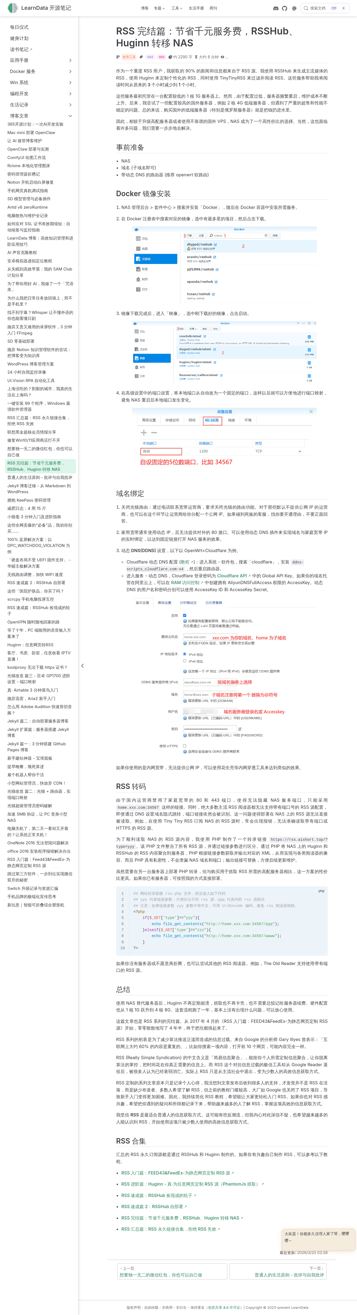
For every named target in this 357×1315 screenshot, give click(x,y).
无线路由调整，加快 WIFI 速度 (35, 574)
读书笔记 (16, 49)
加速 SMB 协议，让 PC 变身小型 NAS (37, 817)
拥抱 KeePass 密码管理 (28, 500)
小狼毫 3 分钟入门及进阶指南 (34, 516)
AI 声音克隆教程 (22, 252)
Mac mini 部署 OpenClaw (31, 132)
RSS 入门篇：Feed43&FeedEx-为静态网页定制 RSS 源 (38, 862)
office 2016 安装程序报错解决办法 (39, 851)
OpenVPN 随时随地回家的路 (33, 622)
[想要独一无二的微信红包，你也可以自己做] (172, 1271)
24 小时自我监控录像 (26, 372)
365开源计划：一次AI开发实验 (35, 124)
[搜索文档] (325, 8)
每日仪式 (16, 27)
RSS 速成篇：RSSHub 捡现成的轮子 (38, 610)
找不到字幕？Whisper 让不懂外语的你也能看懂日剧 (40, 315)
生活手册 (196, 8)
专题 (159, 9)
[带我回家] (39, 8)
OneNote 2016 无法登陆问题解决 (38, 842)
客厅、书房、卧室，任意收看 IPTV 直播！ (39, 656)
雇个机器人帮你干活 (25, 774)
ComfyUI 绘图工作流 (26, 157)
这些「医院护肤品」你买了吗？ (35, 591)
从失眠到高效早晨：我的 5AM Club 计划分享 (39, 272)
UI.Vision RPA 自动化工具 (31, 380)
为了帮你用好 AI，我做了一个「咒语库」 (40, 286)
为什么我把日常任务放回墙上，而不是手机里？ (39, 301)
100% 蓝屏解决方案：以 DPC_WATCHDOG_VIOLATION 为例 (38, 545)
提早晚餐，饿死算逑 (25, 766)
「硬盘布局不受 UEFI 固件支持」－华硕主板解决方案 (39, 563)
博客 (145, 8)
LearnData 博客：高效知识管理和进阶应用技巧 (40, 241)
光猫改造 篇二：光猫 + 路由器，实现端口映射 (39, 794)
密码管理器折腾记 (23, 174)
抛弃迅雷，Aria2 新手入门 (31, 698)
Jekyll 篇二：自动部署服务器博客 (38, 721)
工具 (176, 9)
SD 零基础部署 (20, 341)
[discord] (276, 8)
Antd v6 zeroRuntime (27, 207)
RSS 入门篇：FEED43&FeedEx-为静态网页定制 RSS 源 (175, 1173)
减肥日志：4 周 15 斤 (26, 508)
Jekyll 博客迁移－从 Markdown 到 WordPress (39, 489)
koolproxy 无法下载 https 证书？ (37, 667)
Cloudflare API (232, 575)
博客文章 (19, 116)
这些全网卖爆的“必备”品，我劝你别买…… (39, 528)
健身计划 (16, 38)
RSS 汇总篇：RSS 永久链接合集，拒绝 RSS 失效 (38, 420)
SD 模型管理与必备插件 (29, 198)
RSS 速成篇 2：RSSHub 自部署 (36, 582)
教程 (185, 562)
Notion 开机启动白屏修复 (30, 182)
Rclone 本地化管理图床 (28, 165)
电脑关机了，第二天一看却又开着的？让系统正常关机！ (37, 831)
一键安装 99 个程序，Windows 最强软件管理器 (38, 406)
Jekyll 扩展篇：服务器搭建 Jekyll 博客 (38, 732)
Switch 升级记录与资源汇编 (32, 888)
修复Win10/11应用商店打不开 (33, 440)
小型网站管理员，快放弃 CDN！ (36, 783)
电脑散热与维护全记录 (27, 215)
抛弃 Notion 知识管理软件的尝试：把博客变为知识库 (39, 352)
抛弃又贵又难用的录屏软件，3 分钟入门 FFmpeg (39, 330)
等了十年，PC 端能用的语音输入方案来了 (39, 633)
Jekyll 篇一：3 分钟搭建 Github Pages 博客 (36, 747)
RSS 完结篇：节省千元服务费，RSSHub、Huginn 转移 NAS (36, 466)
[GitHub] (284, 8)
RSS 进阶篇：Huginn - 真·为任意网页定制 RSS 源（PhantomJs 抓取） (190, 1184)
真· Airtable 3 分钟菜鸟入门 (32, 690)
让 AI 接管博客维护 (24, 140)
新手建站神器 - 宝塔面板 (29, 758)
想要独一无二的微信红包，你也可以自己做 (39, 451)
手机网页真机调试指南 (27, 190)
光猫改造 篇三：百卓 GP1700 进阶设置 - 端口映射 (38, 678)
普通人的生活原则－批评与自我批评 (39, 477)
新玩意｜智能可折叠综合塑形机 (35, 905)
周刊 (213, 8)
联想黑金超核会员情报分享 (31, 432)
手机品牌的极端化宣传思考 (31, 896)
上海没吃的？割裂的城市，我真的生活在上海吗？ (39, 391)
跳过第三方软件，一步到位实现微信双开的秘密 (39, 877)
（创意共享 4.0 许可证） (224, 1307)
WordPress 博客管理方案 (30, 364)
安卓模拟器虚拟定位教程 (29, 260)
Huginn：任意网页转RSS (30, 644)
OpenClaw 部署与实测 (28, 149)
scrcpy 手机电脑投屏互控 (30, 599)
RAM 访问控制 (185, 582)
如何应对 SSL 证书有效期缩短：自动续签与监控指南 (38, 227)
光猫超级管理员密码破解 (29, 805)
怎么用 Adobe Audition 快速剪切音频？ (39, 709)
